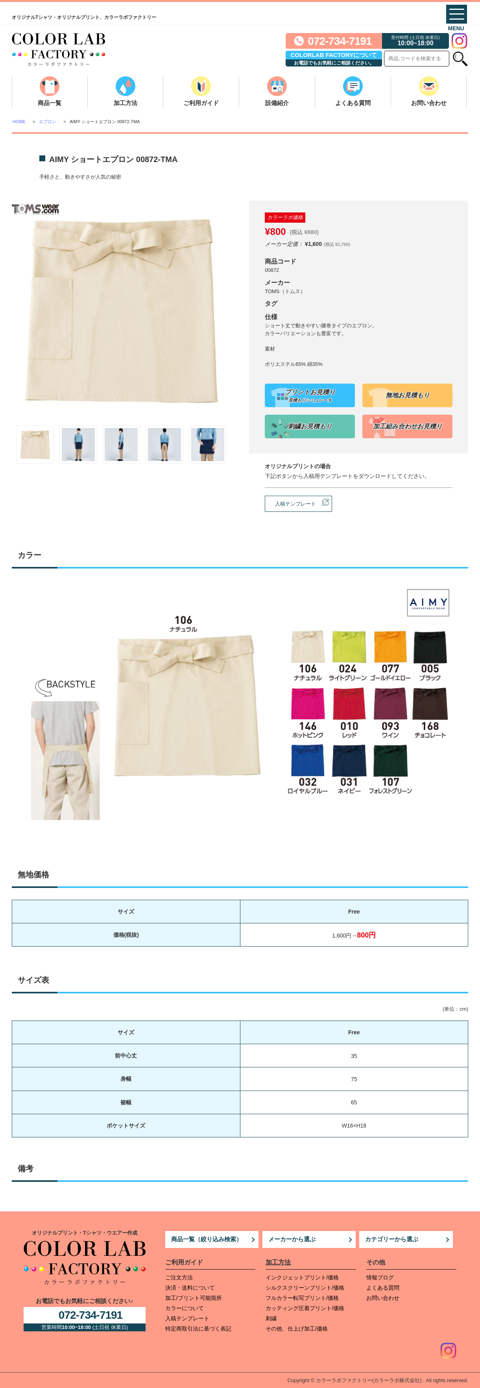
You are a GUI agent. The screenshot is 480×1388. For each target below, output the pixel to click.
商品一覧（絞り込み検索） (206, 1239)
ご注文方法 (179, 1277)
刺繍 (271, 1318)
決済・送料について (190, 1288)
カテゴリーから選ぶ (391, 1239)
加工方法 (125, 103)
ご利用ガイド (201, 103)
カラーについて (184, 1308)
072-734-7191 (339, 41)
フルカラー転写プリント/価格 (302, 1298)
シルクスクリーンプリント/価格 (305, 1288)
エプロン (47, 121)
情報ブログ (380, 1277)
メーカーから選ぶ (292, 1239)
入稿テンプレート (295, 504)
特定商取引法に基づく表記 (198, 1328)
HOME (19, 121)
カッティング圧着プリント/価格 (305, 1308)
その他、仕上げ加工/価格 (297, 1328)
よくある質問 (353, 103)
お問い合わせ (429, 103)
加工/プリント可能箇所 (193, 1298)
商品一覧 (49, 103)
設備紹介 (277, 103)
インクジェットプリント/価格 (302, 1277)
